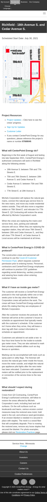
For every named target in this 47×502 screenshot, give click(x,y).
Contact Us (23, 468)
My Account (5, 2)
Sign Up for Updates (16, 127)
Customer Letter (14, 131)
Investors (23, 457)
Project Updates (14, 120)
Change (23, 446)
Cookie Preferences (23, 474)
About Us (23, 452)
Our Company (34, 2)
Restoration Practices (25, 432)
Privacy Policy (29, 495)
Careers (23, 463)
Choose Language (7, 7)
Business (24, 2)
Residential (15, 2)
